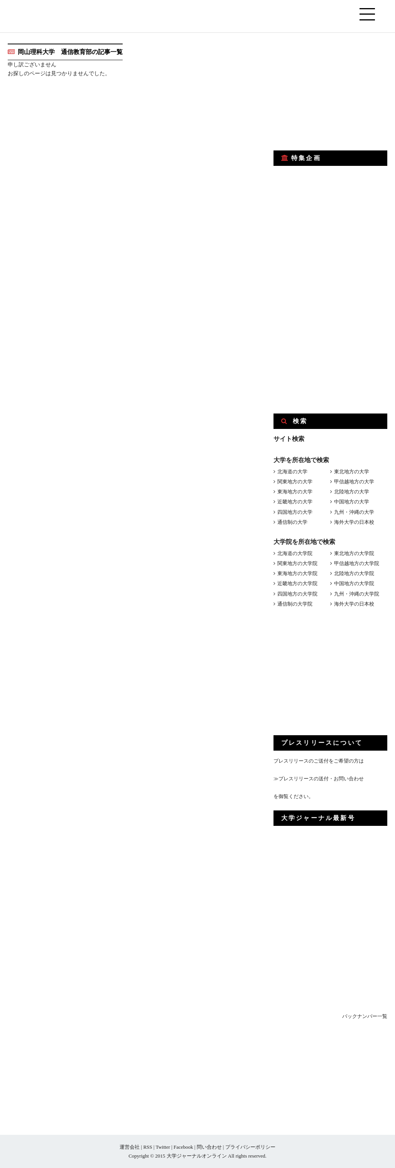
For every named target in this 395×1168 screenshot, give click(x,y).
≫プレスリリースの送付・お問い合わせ (318, 778)
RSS (147, 1147)
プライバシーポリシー (250, 1147)
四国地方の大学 (294, 512)
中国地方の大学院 (354, 583)
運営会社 (130, 1147)
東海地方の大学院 (297, 573)
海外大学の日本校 (354, 522)
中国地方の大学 (351, 502)
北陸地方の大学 (351, 492)
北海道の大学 (292, 471)
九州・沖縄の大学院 (356, 594)
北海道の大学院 (294, 553)
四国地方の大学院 (297, 594)
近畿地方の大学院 (297, 583)
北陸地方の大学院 (354, 573)
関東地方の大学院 (297, 563)
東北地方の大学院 (354, 553)
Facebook (183, 1147)
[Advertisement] (331, 92)
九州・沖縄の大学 (354, 512)
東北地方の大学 (351, 471)
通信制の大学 (292, 522)
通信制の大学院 (294, 604)
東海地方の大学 (294, 492)
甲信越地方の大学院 (356, 563)
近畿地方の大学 (294, 502)
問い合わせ (209, 1147)
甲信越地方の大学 (354, 481)
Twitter (162, 1147)
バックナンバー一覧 (364, 1016)
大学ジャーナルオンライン (197, 1156)
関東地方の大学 (294, 481)
